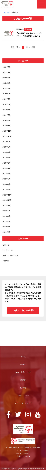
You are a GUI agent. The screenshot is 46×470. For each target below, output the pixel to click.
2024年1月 (6, 126)
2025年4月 (6, 83)
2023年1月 (6, 168)
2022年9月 (6, 173)
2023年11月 (7, 131)
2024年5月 (6, 115)
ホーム (6, 12)
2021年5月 (6, 227)
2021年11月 (7, 195)
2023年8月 (6, 147)
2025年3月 (6, 88)
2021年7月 (6, 216)
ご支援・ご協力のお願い (23, 310)
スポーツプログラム (10, 255)
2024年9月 (6, 99)
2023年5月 (6, 163)
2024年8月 (6, 104)
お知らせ (5, 245)
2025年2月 (6, 94)
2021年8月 (6, 211)
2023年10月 (7, 136)
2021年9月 (6, 205)
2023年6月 (6, 158)
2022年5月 (6, 190)
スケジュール (7, 250)
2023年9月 (6, 142)
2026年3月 (6, 67)
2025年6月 (6, 78)
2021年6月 (6, 221)
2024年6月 (6, 110)
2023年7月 (6, 152)
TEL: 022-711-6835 (23, 450)
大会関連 (5, 261)
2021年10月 (7, 200)
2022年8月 (6, 179)
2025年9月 (6, 72)
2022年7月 (6, 184)
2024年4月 (6, 120)
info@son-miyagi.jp (23, 456)
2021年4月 (6, 232)
